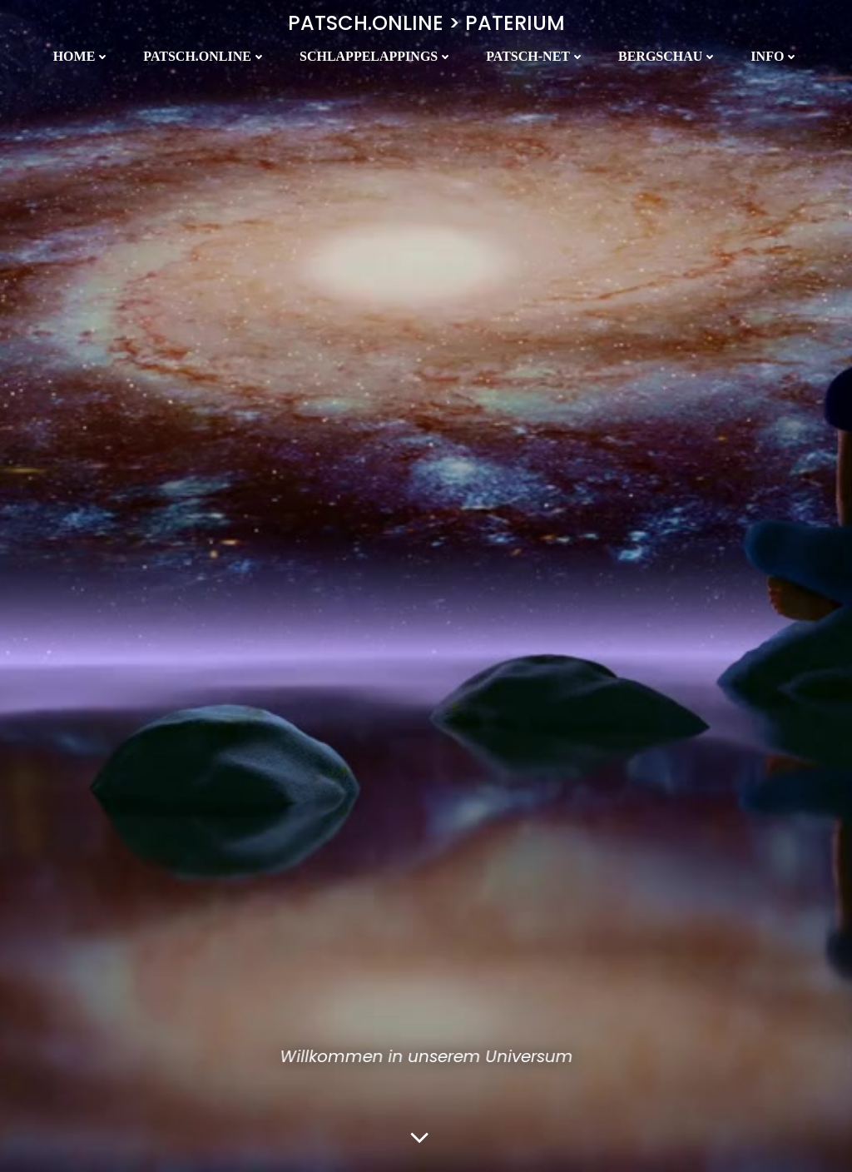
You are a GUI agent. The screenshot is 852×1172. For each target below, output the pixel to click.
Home (82, 56)
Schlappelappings (376, 56)
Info (774, 56)
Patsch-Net (535, 56)
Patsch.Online (204, 56)
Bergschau (667, 56)
